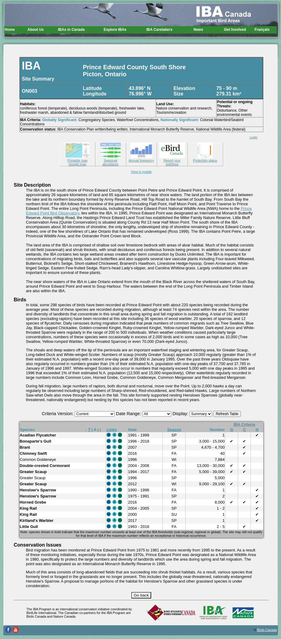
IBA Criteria (244, 424)
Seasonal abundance (110, 160)
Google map (77, 164)
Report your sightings (172, 160)
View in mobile (141, 172)
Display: (181, 413)
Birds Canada (267, 630)
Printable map (77, 158)
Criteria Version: (58, 413)
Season (174, 429)
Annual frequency (141, 158)
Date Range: (129, 413)
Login (254, 137)
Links (112, 429)
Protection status (205, 158)
